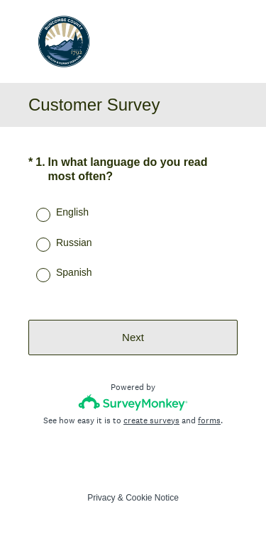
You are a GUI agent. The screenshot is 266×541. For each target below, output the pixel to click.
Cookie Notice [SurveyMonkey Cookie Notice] (152, 498)
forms (209, 420)
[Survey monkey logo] (133, 402)
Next (133, 337)
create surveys (151, 420)
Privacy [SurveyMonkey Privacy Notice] (101, 498)
